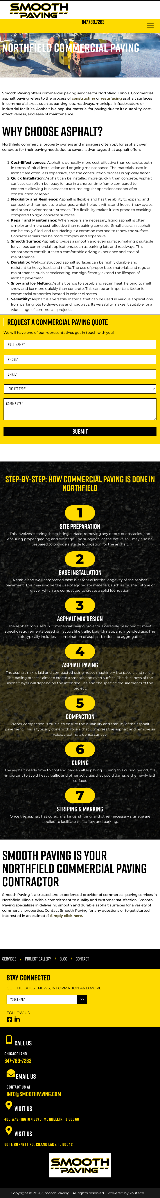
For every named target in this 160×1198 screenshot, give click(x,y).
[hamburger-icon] (150, 26)
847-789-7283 (17, 1060)
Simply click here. (66, 916)
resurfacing (111, 98)
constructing (83, 98)
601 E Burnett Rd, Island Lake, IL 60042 (38, 1144)
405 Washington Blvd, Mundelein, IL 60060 (41, 1119)
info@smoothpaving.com (34, 1094)
